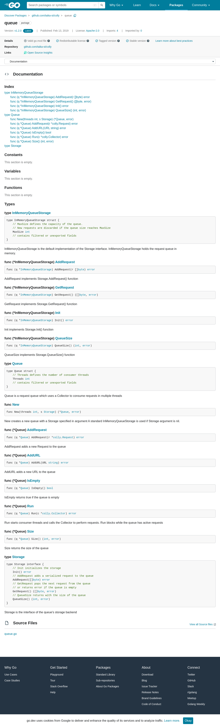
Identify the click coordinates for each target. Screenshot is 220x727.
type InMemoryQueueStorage (23, 92)
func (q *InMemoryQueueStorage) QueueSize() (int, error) (48, 110)
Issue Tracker (149, 686)
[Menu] (110, 61)
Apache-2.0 (92, 30)
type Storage (12, 145)
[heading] (15, 5)
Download (147, 674)
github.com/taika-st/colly (45, 15)
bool (50, 488)
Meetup (191, 698)
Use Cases (10, 674)
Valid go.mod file (37, 40)
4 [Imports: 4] (112, 30)
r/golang (192, 692)
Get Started (58, 667)
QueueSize (63, 338)
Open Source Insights (38, 52)
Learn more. (172, 720)
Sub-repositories (105, 680)
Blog (144, 680)
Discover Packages (15, 15)
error (91, 269)
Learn (137, 5)
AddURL (33, 455)
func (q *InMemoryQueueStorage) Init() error (39, 105)
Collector (59, 513)
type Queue (12, 114)
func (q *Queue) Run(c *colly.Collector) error (39, 136)
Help (53, 692)
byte (81, 269)
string (53, 462)
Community (201, 5)
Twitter (191, 674)
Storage (49, 411)
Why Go (117, 5)
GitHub (191, 680)
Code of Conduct (151, 704)
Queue (17, 363)
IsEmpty (33, 481)
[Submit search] (102, 5)
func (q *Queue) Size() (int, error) (32, 141)
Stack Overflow (59, 686)
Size (30, 531)
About (146, 667)
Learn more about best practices (174, 40)
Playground (56, 674)
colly (57, 437)
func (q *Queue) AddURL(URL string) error (38, 128)
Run (30, 506)
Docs (155, 5)
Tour (52, 680)
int (27, 231)
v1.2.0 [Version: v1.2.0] (13, 30)
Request (67, 437)
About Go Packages (107, 686)
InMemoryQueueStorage (31, 213)
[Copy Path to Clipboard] (75, 15)
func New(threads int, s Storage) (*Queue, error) (41, 119)
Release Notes (150, 692)
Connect (193, 667)
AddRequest (65, 262)
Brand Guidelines (152, 698)
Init (57, 313)
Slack (190, 686)
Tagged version (107, 40)
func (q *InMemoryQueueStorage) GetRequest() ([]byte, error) (50, 101)
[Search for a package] (63, 5)
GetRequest (64, 287)
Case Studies (12, 680)
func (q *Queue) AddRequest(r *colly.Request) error (44, 123)
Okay (188, 720)
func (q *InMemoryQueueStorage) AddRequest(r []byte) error (50, 97)
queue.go (10, 633)
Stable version (138, 40)
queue (68, 15)
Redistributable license (72, 40)
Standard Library (105, 674)
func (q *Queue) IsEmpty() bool (30, 132)
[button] (25, 40)
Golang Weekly (196, 704)
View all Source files (201, 624)
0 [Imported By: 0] (133, 30)
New (15, 404)
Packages (176, 5)
